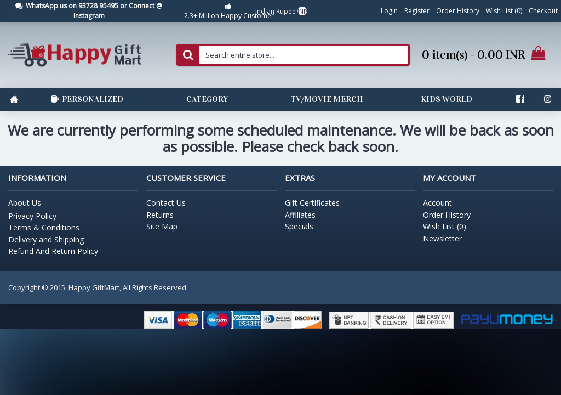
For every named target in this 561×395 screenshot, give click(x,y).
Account (437, 203)
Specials (299, 226)
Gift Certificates (312, 203)
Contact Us (166, 203)
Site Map (162, 226)
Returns (160, 215)
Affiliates (300, 215)
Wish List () (444, 226)
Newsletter (442, 238)
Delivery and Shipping (46, 239)
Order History (447, 215)
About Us (24, 203)
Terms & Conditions (43, 227)
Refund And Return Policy (53, 251)
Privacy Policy (32, 216)
